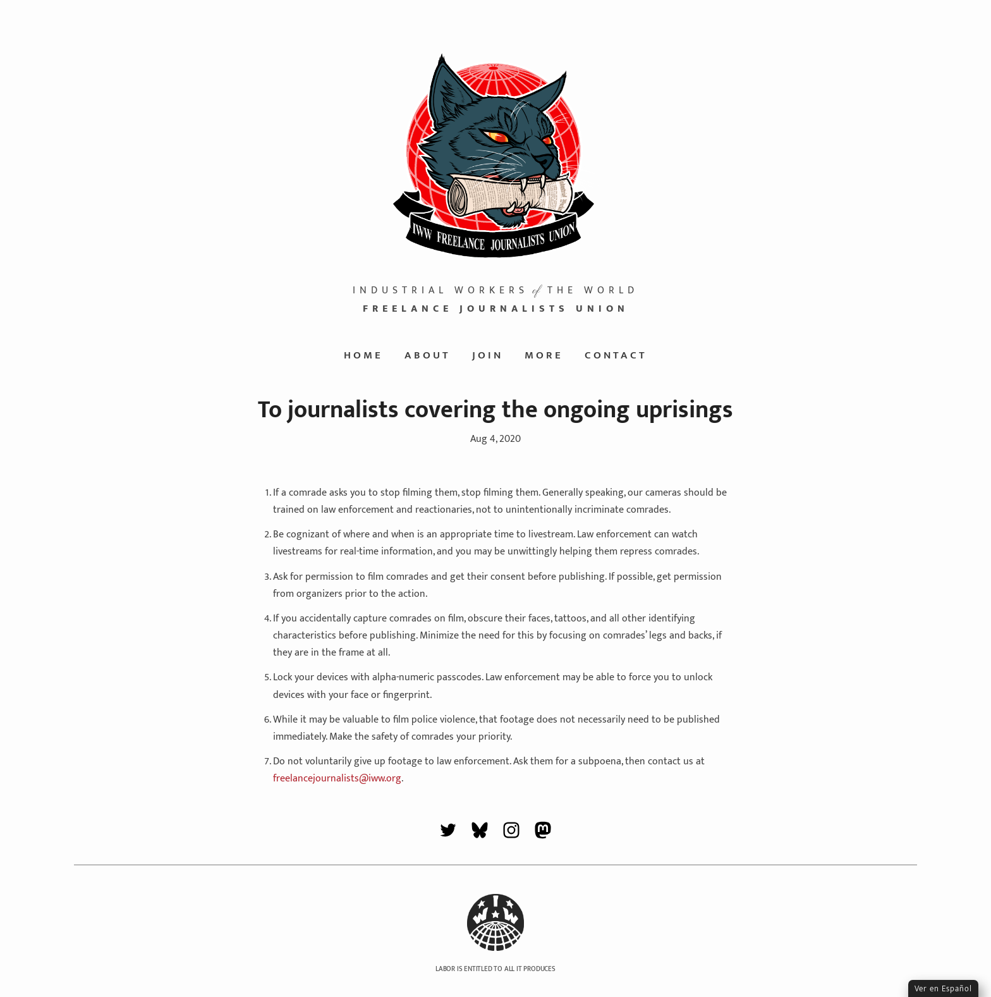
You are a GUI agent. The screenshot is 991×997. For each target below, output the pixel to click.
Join (487, 355)
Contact (616, 355)
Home (363, 355)
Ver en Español (943, 989)
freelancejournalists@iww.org (337, 778)
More (544, 355)
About (427, 355)
